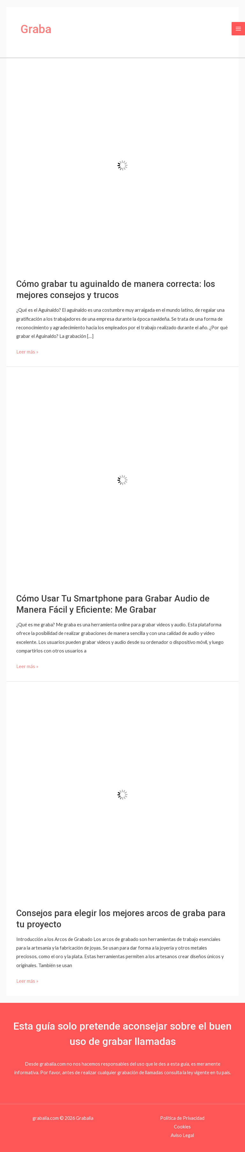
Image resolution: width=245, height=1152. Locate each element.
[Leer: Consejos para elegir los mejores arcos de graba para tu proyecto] (122, 794)
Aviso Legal (182, 1135)
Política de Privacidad (182, 1118)
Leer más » (27, 350)
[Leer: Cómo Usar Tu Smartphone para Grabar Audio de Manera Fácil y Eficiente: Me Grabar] (122, 479)
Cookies (182, 1126)
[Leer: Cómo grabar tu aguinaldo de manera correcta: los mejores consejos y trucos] (122, 165)
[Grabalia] (20, 28)
